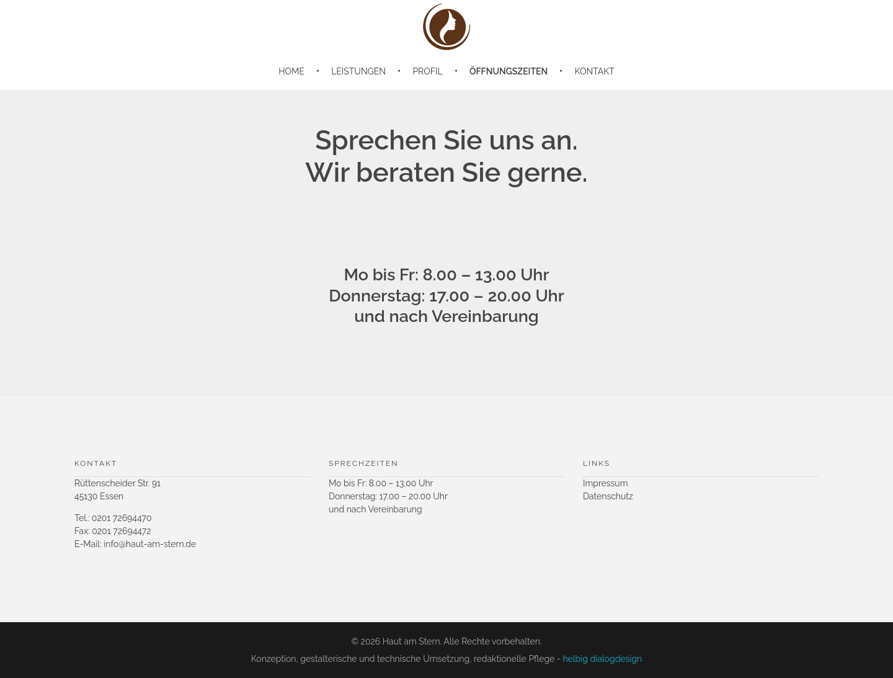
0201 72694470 (122, 518)
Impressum (605, 483)
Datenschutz (608, 496)
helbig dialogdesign (602, 659)
